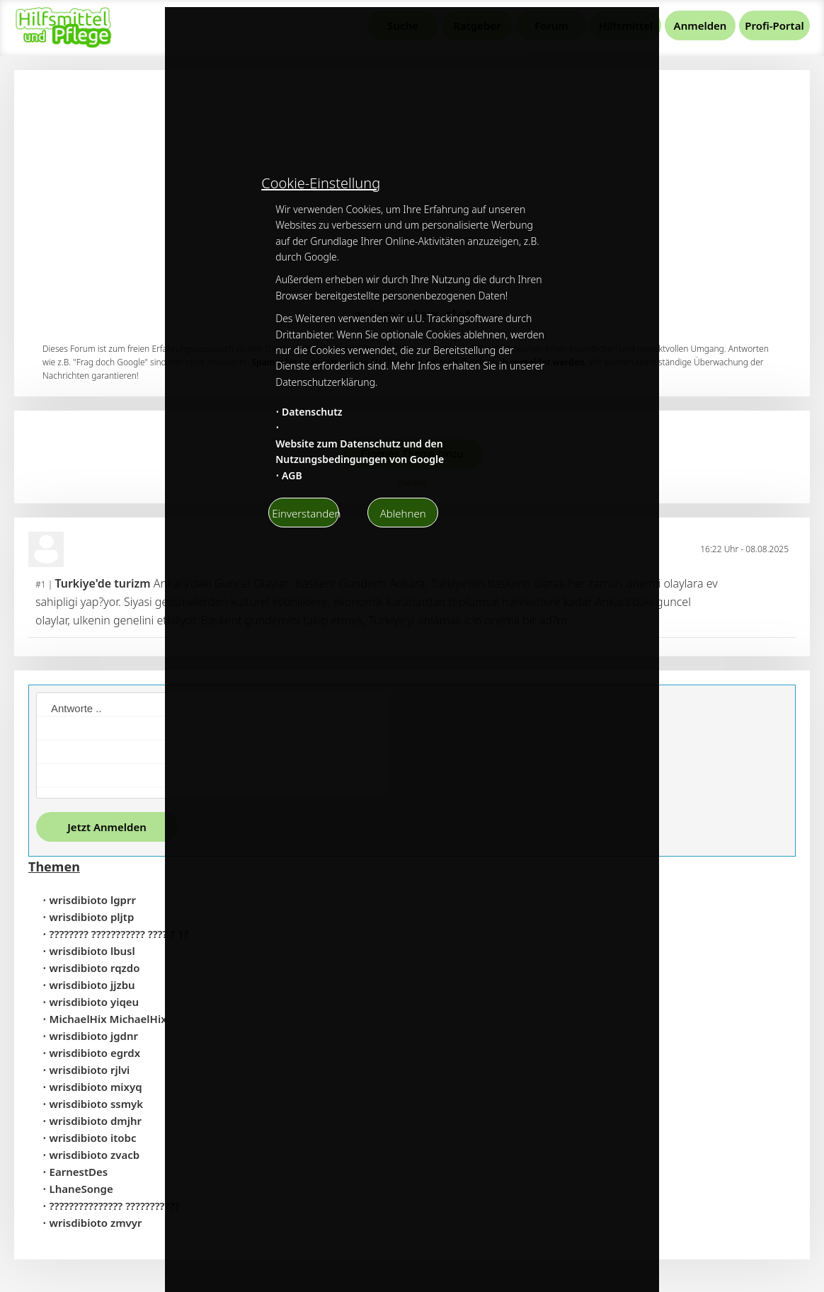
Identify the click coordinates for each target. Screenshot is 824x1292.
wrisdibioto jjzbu (92, 985)
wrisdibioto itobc (93, 1138)
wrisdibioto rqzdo (95, 968)
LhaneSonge (81, 1189)
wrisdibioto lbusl (92, 951)
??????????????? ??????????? (115, 1206)
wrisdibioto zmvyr (96, 1223)
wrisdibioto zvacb (95, 1155)
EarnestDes (79, 1172)
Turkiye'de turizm (102, 583)
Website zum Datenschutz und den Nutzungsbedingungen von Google (359, 451)
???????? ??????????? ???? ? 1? (119, 934)
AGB (292, 475)
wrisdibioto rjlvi (90, 1070)
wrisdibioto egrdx (95, 1053)
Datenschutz (312, 411)
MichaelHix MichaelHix (108, 1019)
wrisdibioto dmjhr (96, 1121)
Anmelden (700, 25)
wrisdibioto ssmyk (97, 1104)
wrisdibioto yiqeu (94, 1002)
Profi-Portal (774, 25)
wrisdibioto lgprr (93, 900)
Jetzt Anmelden (107, 827)
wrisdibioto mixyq (96, 1087)
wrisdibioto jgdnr (94, 1036)
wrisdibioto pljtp (92, 917)
